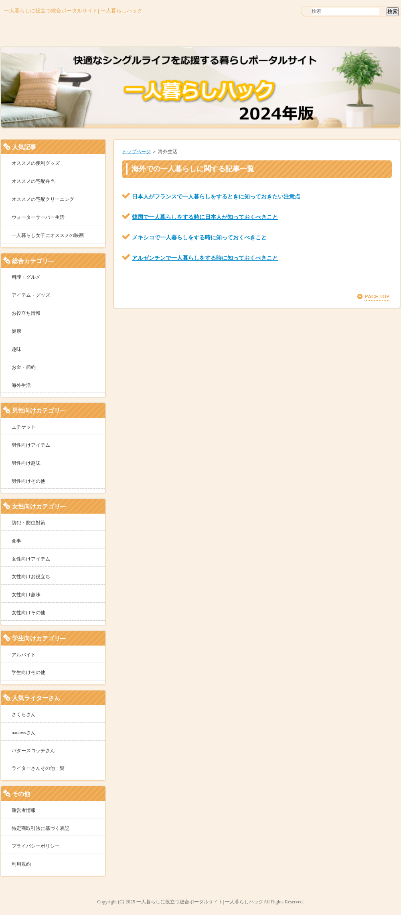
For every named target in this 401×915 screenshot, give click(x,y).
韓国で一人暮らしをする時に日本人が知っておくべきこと (205, 217)
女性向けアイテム (31, 559)
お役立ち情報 (26, 313)
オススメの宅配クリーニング (43, 199)
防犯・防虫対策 (28, 523)
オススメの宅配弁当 (33, 181)
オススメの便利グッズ (36, 163)
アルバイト (24, 655)
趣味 (16, 349)
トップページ (136, 151)
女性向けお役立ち (31, 576)
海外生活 (21, 385)
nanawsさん (24, 732)
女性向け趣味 (26, 594)
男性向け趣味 (26, 463)
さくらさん (24, 714)
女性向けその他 (28, 612)
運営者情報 (24, 810)
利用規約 (21, 864)
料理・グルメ (26, 277)
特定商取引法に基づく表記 (40, 828)
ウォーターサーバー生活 (38, 217)
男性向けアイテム (31, 445)
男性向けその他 (28, 481)
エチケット (24, 427)
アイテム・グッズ (31, 295)
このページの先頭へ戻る (373, 297)
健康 (16, 331)
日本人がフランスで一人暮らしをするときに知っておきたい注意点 (216, 196)
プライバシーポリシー (36, 846)
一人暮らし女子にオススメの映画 (48, 235)
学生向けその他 (28, 672)
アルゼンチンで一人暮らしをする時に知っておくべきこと (205, 258)
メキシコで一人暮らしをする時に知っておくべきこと (199, 237)
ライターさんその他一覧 (38, 768)
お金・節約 (24, 367)
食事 (16, 541)
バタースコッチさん (33, 750)
